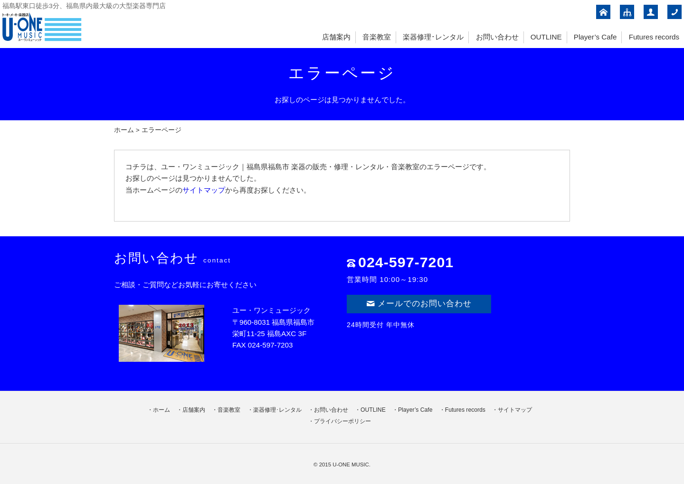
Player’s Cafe (595, 37)
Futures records (654, 37)
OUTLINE (546, 37)
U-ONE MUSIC (350, 464)
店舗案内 (336, 37)
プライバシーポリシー (342, 421)
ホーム (124, 130)
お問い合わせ (497, 37)
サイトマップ (203, 190)
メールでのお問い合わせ (419, 303)
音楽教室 (376, 37)
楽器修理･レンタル (433, 37)
